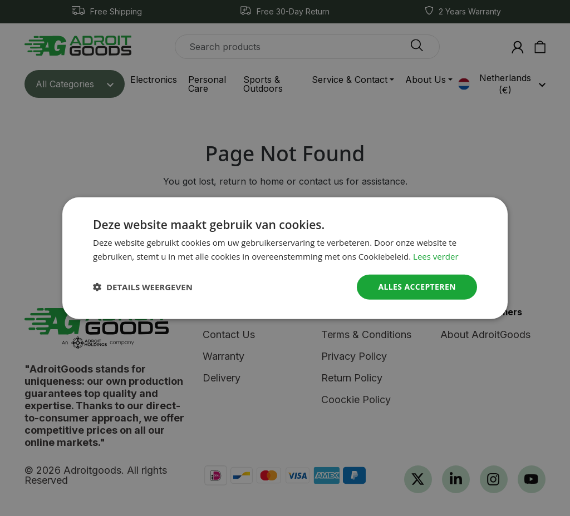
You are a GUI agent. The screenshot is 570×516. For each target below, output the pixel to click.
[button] (143, 287)
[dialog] (285, 258)
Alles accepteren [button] (417, 286)
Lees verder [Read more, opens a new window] (436, 256)
